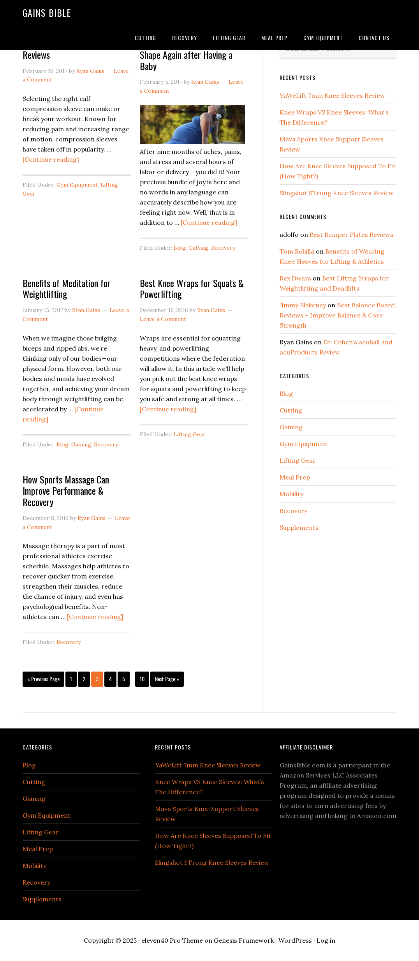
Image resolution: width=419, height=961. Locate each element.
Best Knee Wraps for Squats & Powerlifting (192, 288)
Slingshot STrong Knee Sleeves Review (337, 193)
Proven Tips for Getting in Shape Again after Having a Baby (186, 54)
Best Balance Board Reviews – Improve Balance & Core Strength (337, 315)
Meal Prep (295, 477)
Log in (326, 940)
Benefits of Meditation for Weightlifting (67, 288)
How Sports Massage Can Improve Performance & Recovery (66, 490)
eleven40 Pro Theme (172, 940)
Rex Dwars (295, 278)
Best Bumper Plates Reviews (351, 234)
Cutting (198, 247)
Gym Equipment (77, 184)
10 (142, 679)
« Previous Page (43, 679)
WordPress (295, 940)
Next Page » (167, 679)
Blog (180, 247)
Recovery (223, 247)
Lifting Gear (190, 434)
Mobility (291, 494)
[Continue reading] (51, 159)
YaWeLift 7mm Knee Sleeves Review (332, 95)
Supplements (299, 527)
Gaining (81, 444)
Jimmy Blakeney (303, 305)
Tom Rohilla (297, 251)
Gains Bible (47, 12)
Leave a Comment (163, 319)
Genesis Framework (244, 940)
